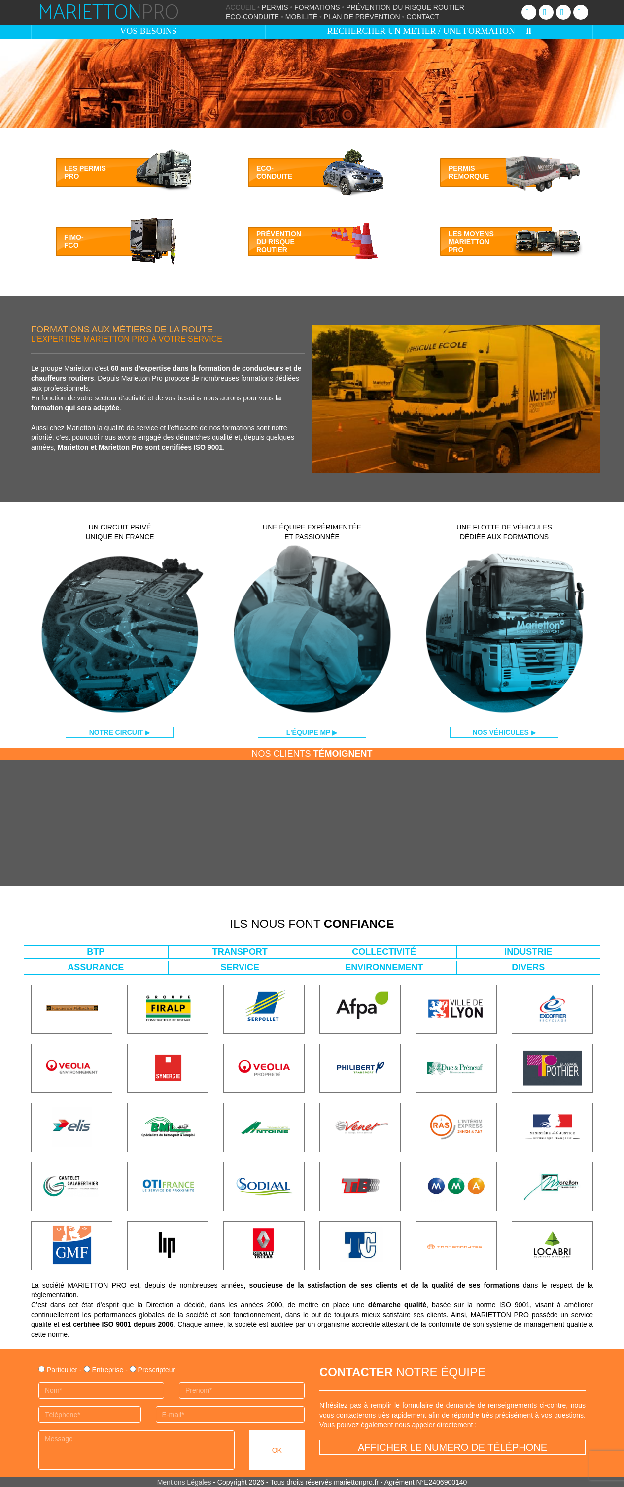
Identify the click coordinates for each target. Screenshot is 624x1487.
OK (277, 1450)
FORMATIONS (317, 7)
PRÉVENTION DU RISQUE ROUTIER (405, 7)
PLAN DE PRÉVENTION (362, 17)
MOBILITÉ (301, 17)
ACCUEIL (240, 7)
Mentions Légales (184, 1482)
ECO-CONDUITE (252, 17)
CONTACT (422, 17)
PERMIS (275, 7)
